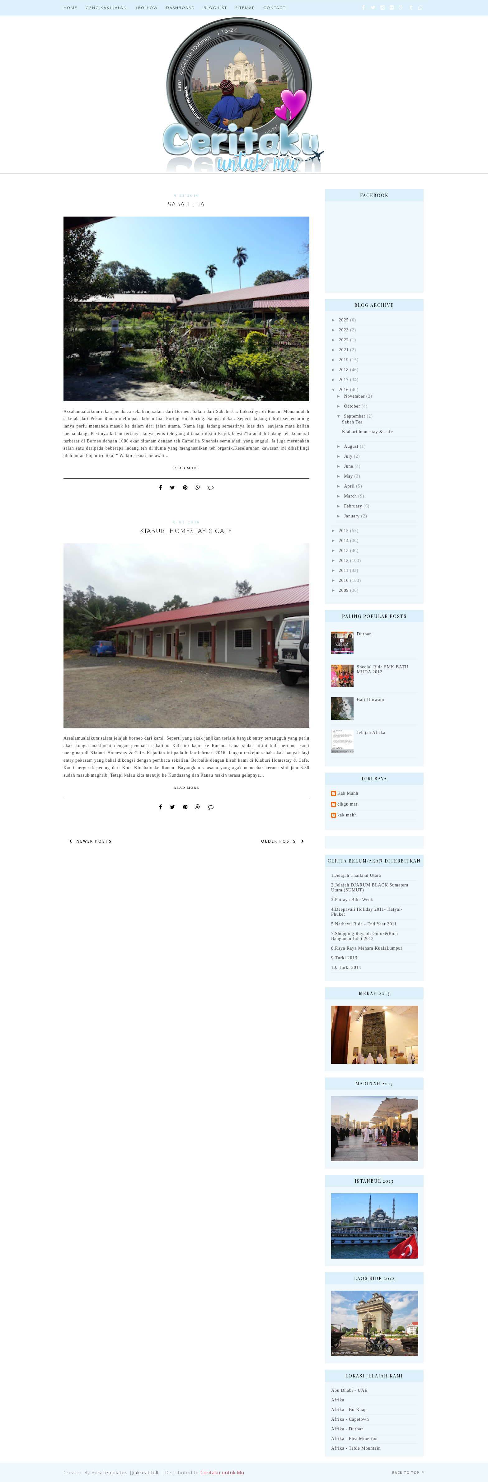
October (352, 406)
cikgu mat (347, 804)
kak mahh (347, 815)
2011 (344, 570)
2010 (344, 580)
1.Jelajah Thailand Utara (356, 875)
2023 (344, 330)
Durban (364, 634)
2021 (344, 350)
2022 (344, 340)
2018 (344, 369)
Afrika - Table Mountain (356, 1448)
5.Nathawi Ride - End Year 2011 (364, 924)
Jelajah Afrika (371, 732)
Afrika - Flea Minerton (354, 1438)
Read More (186, 468)
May (348, 476)
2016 (344, 389)
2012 (344, 560)
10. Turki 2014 (346, 967)
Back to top (408, 1472)
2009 (344, 590)
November (354, 396)
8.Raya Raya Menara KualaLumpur (366, 948)
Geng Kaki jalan (106, 7)
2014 (344, 540)
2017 (344, 379)
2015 (344, 530)
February (353, 506)
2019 (344, 360)
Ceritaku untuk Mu (222, 1472)
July (348, 456)
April (349, 486)
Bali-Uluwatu (370, 699)
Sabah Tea (186, 204)
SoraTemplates (110, 1472)
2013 (344, 550)
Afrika (337, 1400)
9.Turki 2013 (344, 958)
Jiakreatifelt (145, 1472)
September (354, 416)
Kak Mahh (347, 793)
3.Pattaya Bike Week (352, 899)
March (350, 496)
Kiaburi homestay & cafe (186, 530)
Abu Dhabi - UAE (349, 1390)
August (351, 446)
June (348, 466)
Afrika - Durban (347, 1429)
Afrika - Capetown (350, 1419)
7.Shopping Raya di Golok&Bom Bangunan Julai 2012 (364, 936)
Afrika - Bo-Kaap (349, 1409)
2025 (344, 320)
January (351, 516)
